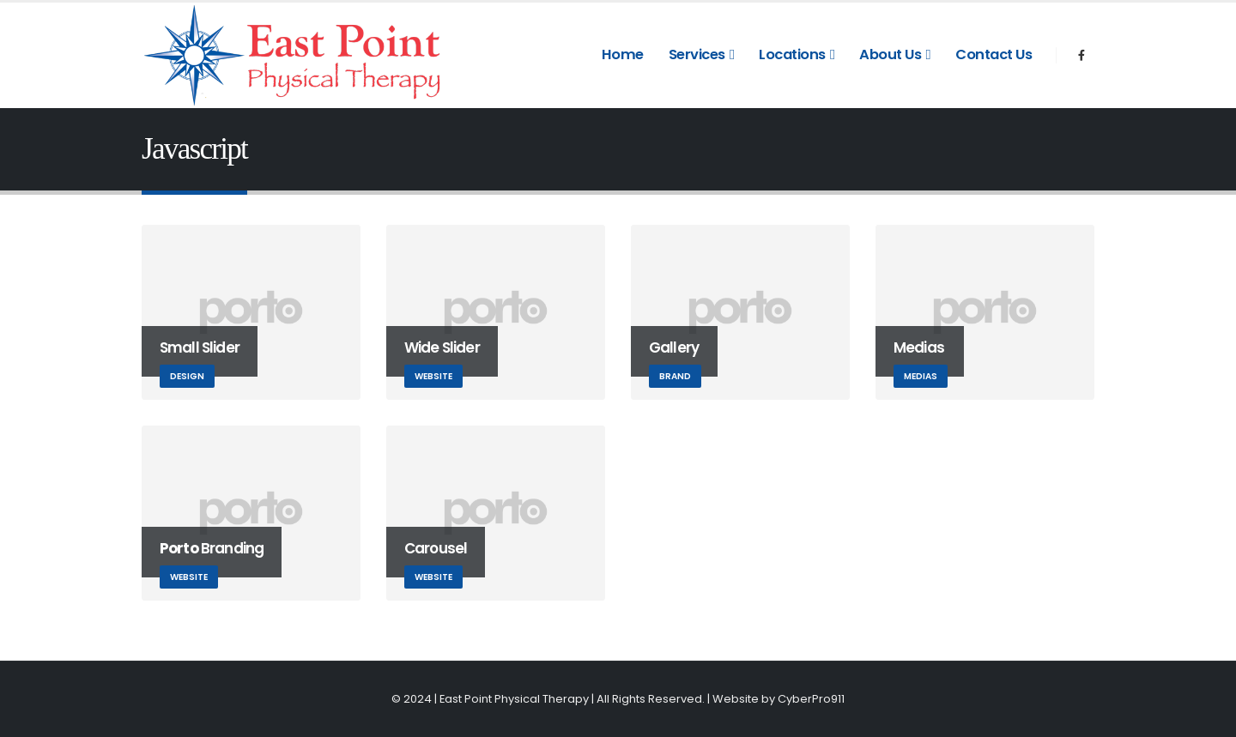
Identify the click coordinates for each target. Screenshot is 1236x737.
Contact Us (993, 54)
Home (623, 54)
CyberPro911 (811, 699)
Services (697, 54)
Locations (792, 54)
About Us (890, 54)
